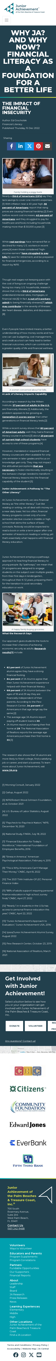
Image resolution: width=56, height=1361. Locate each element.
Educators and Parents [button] (26, 1253)
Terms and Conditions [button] (19, 1345)
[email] (47, 147)
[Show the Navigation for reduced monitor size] (6, 20)
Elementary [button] (17, 1309)
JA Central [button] (43, 1349)
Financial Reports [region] (20, 1275)
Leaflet (22, 1052)
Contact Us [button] (15, 1225)
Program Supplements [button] (23, 1256)
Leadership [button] (16, 1283)
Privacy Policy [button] (40, 1345)
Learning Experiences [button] (25, 1306)
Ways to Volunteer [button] (21, 1248)
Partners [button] (16, 1265)
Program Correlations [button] (22, 1260)
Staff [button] (12, 1287)
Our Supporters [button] (19, 1272)
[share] (11, 147)
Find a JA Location (20, 1335)
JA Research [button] (17, 1294)
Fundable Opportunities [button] (24, 1268)
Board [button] (13, 1290)
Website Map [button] (29, 1349)
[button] (16, 1355)
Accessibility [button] (13, 1349)
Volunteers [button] (17, 1245)
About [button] (14, 1280)
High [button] (12, 1317)
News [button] (13, 1301)
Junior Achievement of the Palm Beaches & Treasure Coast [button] (26, 1328)
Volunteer (35, 1026)
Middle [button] (14, 1313)
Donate (14, 1026)
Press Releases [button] (18, 1298)
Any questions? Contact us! (20, 1041)
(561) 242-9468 (16, 1228)
